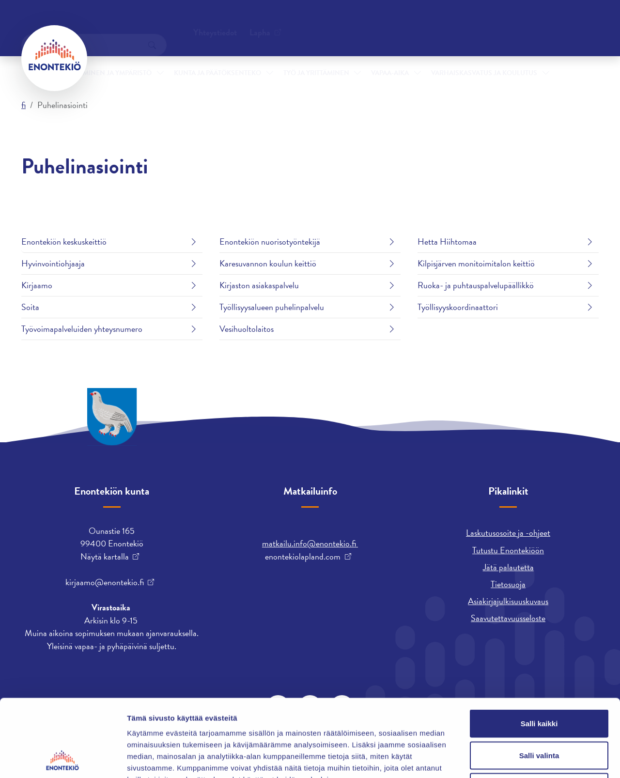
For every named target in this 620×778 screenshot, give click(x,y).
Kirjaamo (36, 285)
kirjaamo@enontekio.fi (104, 582)
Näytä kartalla (104, 556)
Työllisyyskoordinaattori (458, 306)
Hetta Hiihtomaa (447, 241)
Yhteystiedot (119, 21)
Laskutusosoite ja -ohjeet (508, 532)
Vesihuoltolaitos (246, 328)
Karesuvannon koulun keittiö (267, 263)
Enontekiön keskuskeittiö (64, 241)
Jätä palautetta (508, 567)
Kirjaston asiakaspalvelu (259, 285)
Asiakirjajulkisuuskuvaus (508, 600)
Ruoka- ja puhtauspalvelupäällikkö (476, 285)
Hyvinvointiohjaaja (53, 263)
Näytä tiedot (518, 759)
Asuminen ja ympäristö (111, 57)
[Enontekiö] (54, 58)
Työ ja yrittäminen (316, 57)
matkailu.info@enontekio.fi (310, 543)
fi (23, 104)
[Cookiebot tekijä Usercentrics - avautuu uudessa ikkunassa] (62, 759)
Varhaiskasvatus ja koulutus (484, 57)
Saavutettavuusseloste (508, 617)
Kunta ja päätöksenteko (217, 57)
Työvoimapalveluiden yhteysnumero (81, 328)
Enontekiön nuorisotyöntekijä (269, 241)
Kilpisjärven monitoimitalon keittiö (476, 263)
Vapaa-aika (390, 57)
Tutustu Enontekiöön (508, 550)
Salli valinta (539, 683)
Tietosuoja (508, 584)
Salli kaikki (539, 651)
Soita (30, 306)
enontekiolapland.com (303, 556)
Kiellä (539, 714)
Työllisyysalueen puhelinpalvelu (271, 306)
